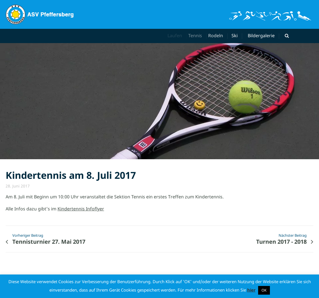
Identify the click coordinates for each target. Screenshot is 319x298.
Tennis (198, 35)
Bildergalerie (261, 35)
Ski (235, 35)
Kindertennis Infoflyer (81, 209)
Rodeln (217, 35)
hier (251, 290)
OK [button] (264, 290)
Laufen (176, 35)
